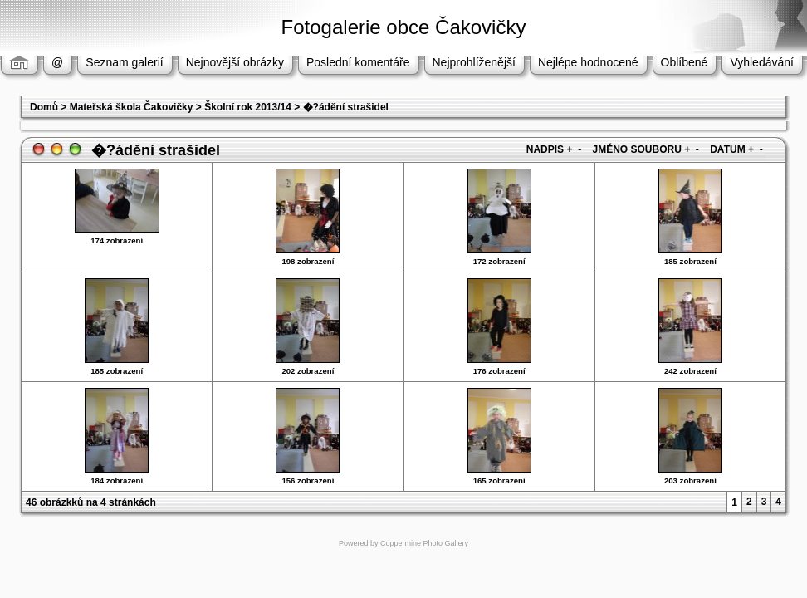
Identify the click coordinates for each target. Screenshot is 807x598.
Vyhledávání (762, 62)
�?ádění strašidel (346, 107)
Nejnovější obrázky (235, 62)
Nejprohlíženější (474, 62)
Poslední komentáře (358, 62)
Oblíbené (684, 62)
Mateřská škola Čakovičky (131, 107)
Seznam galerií (124, 62)
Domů (44, 107)
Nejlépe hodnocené (588, 62)
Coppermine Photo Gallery (424, 543)
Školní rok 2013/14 (247, 107)
